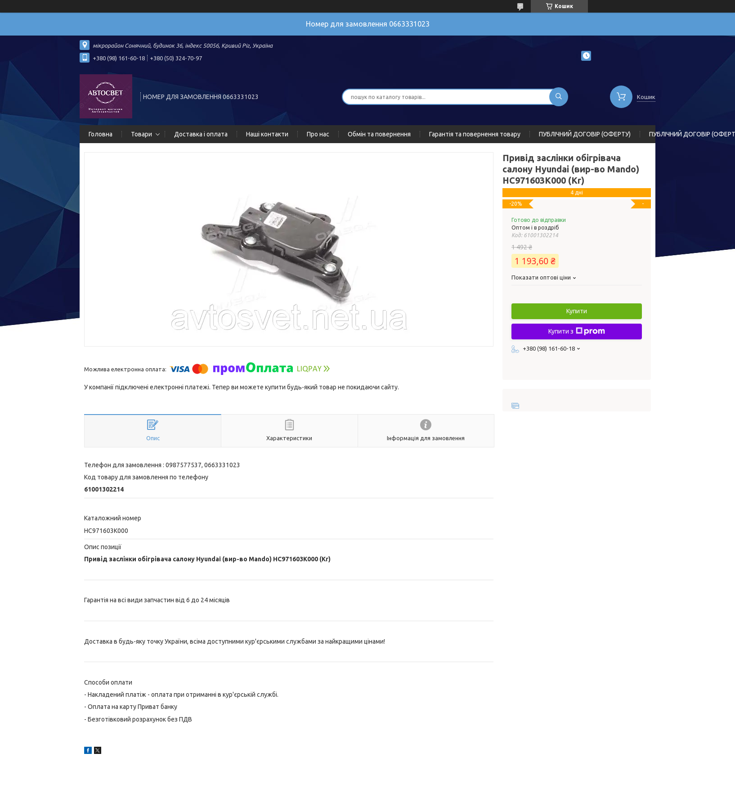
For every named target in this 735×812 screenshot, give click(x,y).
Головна (100, 134)
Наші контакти (267, 134)
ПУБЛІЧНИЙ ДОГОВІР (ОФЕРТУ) (585, 134)
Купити (576, 311)
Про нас (318, 134)
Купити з (576, 331)
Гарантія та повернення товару (474, 134)
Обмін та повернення (379, 134)
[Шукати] (558, 96)
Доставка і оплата (201, 134)
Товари (141, 134)
